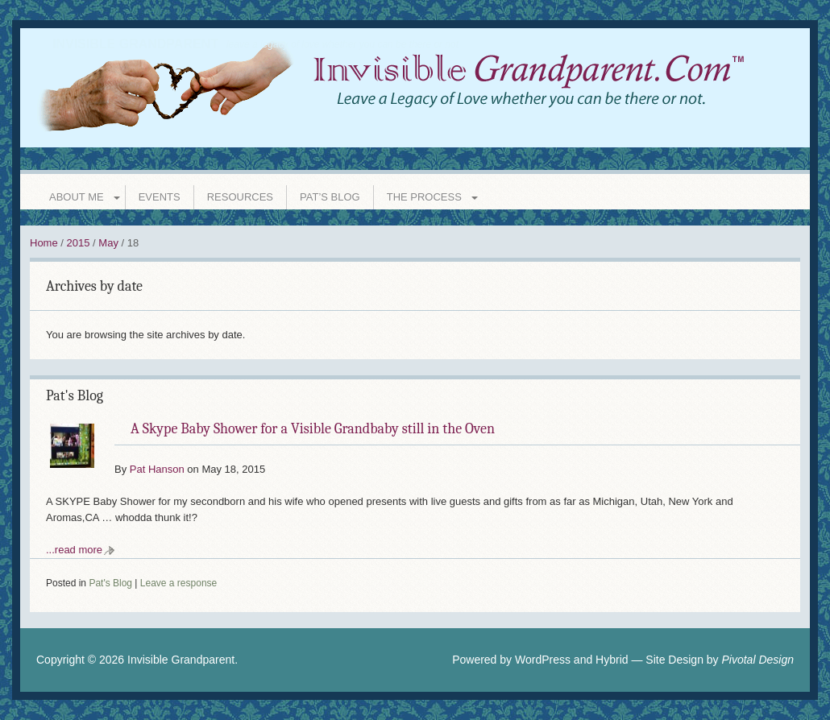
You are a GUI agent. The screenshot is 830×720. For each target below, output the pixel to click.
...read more (74, 550)
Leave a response (178, 583)
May (108, 243)
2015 (78, 243)
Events (160, 197)
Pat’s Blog (330, 197)
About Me (76, 197)
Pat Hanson (157, 469)
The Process (424, 197)
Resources (240, 197)
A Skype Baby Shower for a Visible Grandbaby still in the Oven (313, 428)
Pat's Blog (74, 395)
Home (44, 243)
